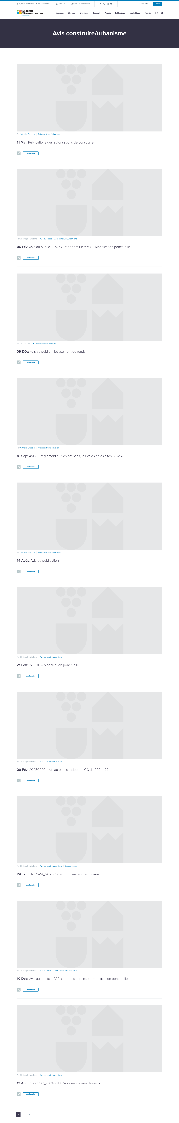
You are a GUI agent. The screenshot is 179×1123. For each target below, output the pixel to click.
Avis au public (46, 239)
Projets (108, 13)
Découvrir (97, 13)
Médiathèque (135, 13)
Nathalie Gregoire (27, 134)
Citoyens (71, 13)
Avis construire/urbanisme (49, 134)
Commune (59, 13)
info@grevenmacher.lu (81, 4)
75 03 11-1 (62, 4)
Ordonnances (71, 866)
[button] (19, 153)
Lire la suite (30, 153)
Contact (157, 4)
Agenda (148, 13)
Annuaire (144, 4)
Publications (120, 13)
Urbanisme (84, 13)
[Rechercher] (161, 13)
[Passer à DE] (156, 13)
